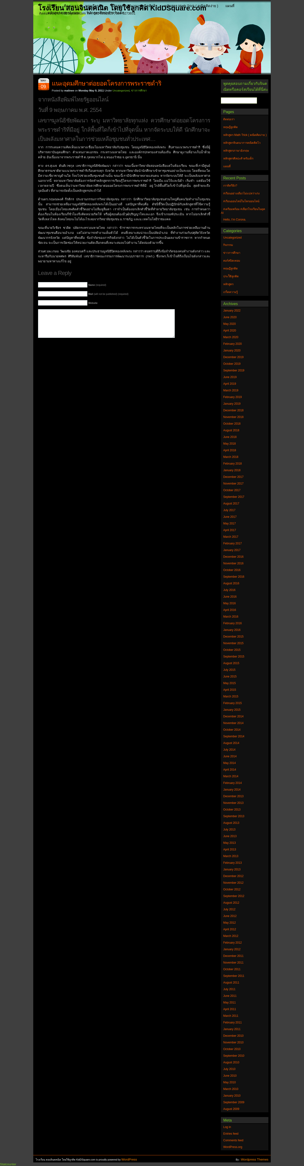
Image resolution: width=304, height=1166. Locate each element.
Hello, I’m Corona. (234, 219)
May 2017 (229, 523)
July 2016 (229, 590)
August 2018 (231, 430)
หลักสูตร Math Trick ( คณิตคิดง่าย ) (191, 6)
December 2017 (233, 477)
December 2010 (233, 1035)
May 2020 (229, 324)
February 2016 (232, 623)
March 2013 (230, 856)
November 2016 (233, 563)
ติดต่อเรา (71, 6)
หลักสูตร (228, 284)
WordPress (129, 1159)
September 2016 (233, 576)
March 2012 (230, 936)
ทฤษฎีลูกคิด (94, 6)
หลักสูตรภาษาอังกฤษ (64, 13)
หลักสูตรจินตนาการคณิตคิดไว (134, 6)
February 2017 (232, 543)
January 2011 (232, 1029)
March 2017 (230, 536)
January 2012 (232, 949)
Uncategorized (121, 90)
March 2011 (230, 1015)
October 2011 (232, 969)
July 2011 (229, 989)
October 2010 (232, 1049)
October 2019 (232, 363)
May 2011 (229, 1002)
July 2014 (229, 749)
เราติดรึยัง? (230, 185)
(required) (97, 285)
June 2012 (230, 916)
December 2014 (233, 716)
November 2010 (233, 1042)
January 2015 (232, 709)
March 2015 (230, 696)
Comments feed (233, 1140)
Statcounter (8, 1164)
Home (52, 5)
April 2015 (229, 689)
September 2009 (233, 1102)
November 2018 (233, 417)
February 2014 (232, 783)
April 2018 (229, 450)
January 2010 (232, 1095)
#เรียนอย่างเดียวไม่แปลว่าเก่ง (241, 193)
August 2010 (231, 1062)
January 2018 (232, 470)
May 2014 (229, 763)
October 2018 (232, 423)
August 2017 (231, 503)
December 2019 (233, 357)
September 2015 (233, 656)
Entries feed (230, 1133)
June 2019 (230, 377)
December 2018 (233, 410)
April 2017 (229, 530)
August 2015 (231, 663)
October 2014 (232, 729)
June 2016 (230, 596)
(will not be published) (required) (108, 294)
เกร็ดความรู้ (230, 292)
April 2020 (229, 330)
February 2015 (232, 703)
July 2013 (229, 829)
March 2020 (230, 337)
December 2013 (233, 796)
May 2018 (229, 443)
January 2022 (232, 310)
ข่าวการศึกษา (139, 90)
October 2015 (232, 650)
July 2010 (229, 1069)
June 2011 (230, 996)
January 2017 (232, 550)
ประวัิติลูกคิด (231, 276)
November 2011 (233, 962)
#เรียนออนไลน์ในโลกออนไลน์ (241, 201)
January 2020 (232, 350)
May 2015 (229, 683)
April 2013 (229, 849)
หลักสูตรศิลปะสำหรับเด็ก (105, 13)
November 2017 (233, 483)
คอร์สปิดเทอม (231, 260)
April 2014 (229, 769)
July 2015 (229, 670)
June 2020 (230, 317)
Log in (227, 1127)
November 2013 (233, 803)
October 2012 (232, 889)
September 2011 (233, 976)
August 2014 (231, 743)
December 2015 (233, 636)
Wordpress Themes (254, 1159)
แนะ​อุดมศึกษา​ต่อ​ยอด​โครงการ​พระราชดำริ (106, 83)
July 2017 (229, 510)
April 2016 (229, 610)
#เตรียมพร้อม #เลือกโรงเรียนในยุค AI (243, 211)
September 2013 (233, 816)
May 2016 (229, 603)
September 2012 (233, 896)
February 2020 (232, 343)
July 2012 (229, 909)
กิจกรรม (228, 245)
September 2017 (233, 497)
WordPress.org (232, 1147)
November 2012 (233, 882)
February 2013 (232, 862)
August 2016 (231, 583)
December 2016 (233, 556)
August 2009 (231, 1109)
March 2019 (230, 390)
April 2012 (229, 929)
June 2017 (230, 516)
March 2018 (230, 457)
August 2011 (231, 982)
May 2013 (229, 843)
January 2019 (232, 403)
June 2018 (230, 437)
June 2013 (230, 836)
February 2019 (232, 397)
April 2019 (229, 383)
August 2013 (231, 823)
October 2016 (232, 570)
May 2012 (229, 922)
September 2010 (233, 1055)
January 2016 (232, 630)
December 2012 (233, 876)
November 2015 (233, 643)
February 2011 (232, 1022)
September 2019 (233, 370)
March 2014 (230, 776)
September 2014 (233, 736)
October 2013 (232, 809)
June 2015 (230, 676)
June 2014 (230, 756)
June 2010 (230, 1075)
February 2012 (232, 942)
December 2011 (233, 956)
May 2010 (229, 1082)
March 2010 (230, 1089)
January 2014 (232, 789)
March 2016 (230, 616)
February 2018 (232, 463)
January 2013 (232, 869)
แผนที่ (229, 6)
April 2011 (229, 1009)
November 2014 (233, 723)
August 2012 (231, 902)
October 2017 (232, 490)
